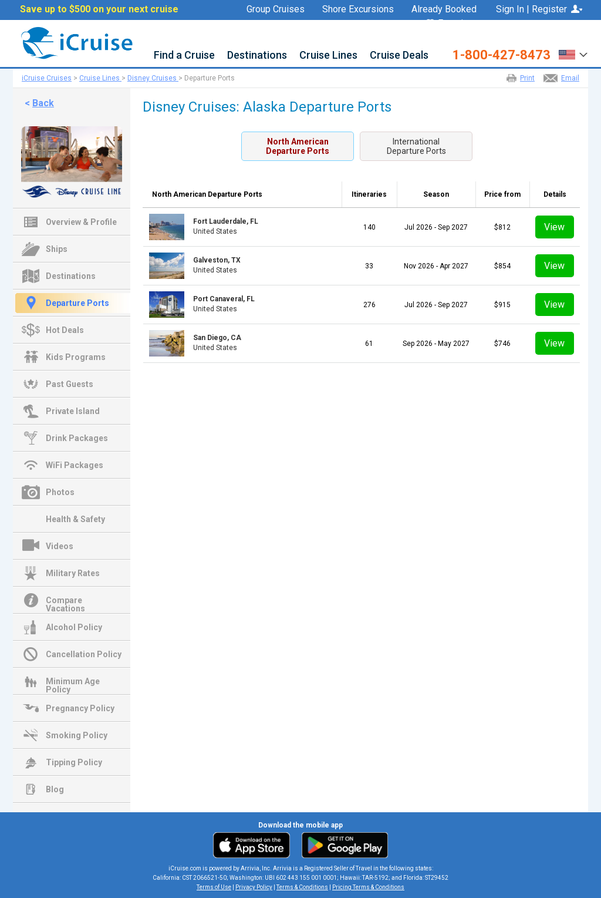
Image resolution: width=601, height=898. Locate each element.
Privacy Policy (253, 887)
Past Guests (69, 384)
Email (570, 78)
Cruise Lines (328, 55)
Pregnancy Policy (80, 708)
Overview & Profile (81, 222)
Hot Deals (65, 330)
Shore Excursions (358, 9)
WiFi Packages (74, 465)
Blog (55, 789)
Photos (60, 492)
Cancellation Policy (83, 654)
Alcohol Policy (74, 627)
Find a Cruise (184, 55)
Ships (56, 249)
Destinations (257, 55)
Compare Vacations (65, 601)
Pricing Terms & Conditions (368, 887)
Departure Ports (77, 303)
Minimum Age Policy (73, 682)
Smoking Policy (76, 735)
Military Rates (73, 573)
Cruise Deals (399, 55)
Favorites (451, 24)
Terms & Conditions (302, 887)
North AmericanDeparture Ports (297, 146)
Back (43, 103)
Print (527, 78)
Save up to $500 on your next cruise (99, 9)
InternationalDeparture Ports (416, 146)
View (554, 227)
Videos (59, 546)
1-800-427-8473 (502, 55)
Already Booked (444, 9)
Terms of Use (214, 887)
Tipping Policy (74, 762)
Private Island (73, 411)
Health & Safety (75, 519)
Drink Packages (77, 438)
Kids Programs (76, 357)
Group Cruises (276, 9)
